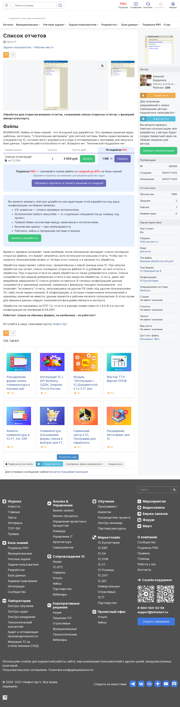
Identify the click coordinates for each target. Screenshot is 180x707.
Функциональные (20, 553)
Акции (57, 561)
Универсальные (109, 586)
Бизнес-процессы (65, 516)
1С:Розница (106, 570)
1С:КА (102, 553)
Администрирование (22, 581)
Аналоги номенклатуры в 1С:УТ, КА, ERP (18, 434)
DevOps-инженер (110, 523)
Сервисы (59, 572)
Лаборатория (19, 601)
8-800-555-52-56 (150, 608)
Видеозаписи (154, 507)
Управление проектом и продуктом (69, 523)
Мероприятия (154, 501)
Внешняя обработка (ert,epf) (157, 261)
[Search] (157, 489)
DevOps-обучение (20, 606)
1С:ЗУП (103, 575)
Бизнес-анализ (63, 510)
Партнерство (62, 589)
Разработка (16, 570)
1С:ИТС (58, 567)
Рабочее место (149, 241)
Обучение (106, 501)
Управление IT (63, 536)
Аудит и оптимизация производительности (23, 634)
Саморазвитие (63, 547)
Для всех (145, 251)
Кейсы (57, 583)
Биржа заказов (155, 514)
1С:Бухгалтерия (109, 542)
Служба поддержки (157, 580)
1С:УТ (102, 564)
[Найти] (174, 489)
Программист (107, 506)
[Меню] (6, 5)
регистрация (61, 471)
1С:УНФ (103, 559)
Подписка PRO (18, 548)
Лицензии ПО (62, 618)
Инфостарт (60, 324)
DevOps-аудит (18, 611)
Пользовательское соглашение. (25, 670)
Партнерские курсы (112, 528)
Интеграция (16, 586)
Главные (14, 512)
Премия (13, 534)
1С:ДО (102, 581)
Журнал (14, 501)
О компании (147, 537)
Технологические (65, 634)
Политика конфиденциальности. (71, 670)
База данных (17, 575)
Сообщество (17, 592)
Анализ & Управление (63, 503)
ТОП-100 (14, 528)
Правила (143, 553)
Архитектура (62, 542)
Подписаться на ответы (19, 464)
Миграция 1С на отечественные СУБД (23, 644)
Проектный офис (112, 612)
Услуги (57, 578)
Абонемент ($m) (150, 339)
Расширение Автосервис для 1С (118, 434)
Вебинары (60, 594)
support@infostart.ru (152, 612)
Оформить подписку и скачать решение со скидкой (69, 183)
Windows (145, 290)
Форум (148, 520)
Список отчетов (24, 36)
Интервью (15, 523)
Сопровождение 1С (69, 556)
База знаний (18, 543)
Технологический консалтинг (20, 624)
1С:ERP (103, 548)
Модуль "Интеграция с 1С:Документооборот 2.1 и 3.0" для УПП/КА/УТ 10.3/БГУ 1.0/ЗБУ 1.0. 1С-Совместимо (88, 388)
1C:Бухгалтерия (149, 280)
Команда (59, 531)
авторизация (79, 471)
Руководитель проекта (114, 517)
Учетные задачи (19, 559)
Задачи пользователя (23, 564)
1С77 (101, 597)
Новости (14, 506)
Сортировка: (84, 464)
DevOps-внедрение (21, 617)
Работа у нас (146, 564)
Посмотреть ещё (68, 457)
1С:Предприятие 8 (150, 270)
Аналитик (104, 512)
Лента (12, 517)
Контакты (144, 569)
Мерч (147, 526)
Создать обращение (156, 621)
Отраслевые (61, 623)
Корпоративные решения (66, 605)
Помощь (143, 558)
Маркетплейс (109, 537)
